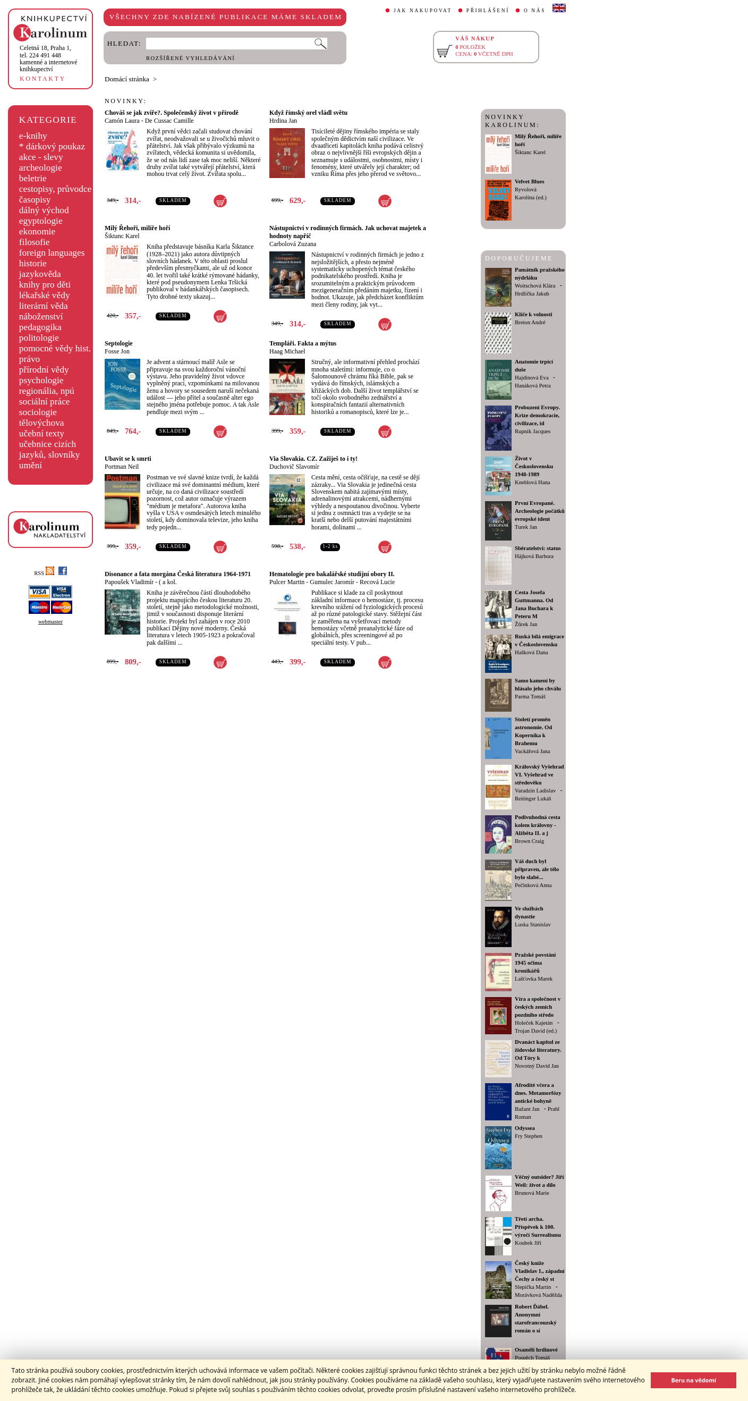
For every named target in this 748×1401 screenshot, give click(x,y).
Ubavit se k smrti (128, 458)
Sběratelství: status (538, 548)
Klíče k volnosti (533, 314)
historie (33, 263)
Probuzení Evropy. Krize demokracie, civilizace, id (537, 415)
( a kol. (168, 582)
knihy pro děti (45, 285)
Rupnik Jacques (532, 431)
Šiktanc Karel (122, 236)
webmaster (50, 621)
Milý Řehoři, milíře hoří (137, 228)
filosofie (34, 242)
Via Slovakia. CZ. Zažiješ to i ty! (313, 458)
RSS (44, 573)
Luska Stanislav (533, 924)
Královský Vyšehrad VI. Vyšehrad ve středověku (539, 775)
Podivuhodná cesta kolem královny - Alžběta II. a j (537, 825)
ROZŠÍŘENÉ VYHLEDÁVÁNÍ (190, 58)
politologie (39, 338)
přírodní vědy (44, 370)
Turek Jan (526, 527)
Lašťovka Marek (533, 979)
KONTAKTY (43, 78)
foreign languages (52, 253)
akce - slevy (41, 157)
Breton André (530, 322)
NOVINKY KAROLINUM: (512, 121)
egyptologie (41, 221)
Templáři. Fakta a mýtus (302, 343)
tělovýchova (41, 423)
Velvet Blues (530, 181)
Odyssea (525, 1128)
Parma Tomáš (530, 696)
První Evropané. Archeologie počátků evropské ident (540, 511)
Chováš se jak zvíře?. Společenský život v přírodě (172, 112)
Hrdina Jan (283, 120)
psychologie (41, 380)
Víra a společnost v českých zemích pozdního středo (537, 1007)
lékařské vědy (44, 295)
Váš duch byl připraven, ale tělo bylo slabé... (537, 869)
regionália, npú (46, 391)
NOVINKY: (126, 101)
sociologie (38, 412)
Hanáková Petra (533, 386)
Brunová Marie (532, 1193)
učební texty (41, 433)
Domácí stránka (127, 79)
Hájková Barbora (534, 556)
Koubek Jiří (528, 1243)
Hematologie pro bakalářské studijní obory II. (332, 574)
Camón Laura (122, 120)
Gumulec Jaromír (332, 582)
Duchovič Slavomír (294, 466)
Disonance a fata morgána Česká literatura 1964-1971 (178, 574)
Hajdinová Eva (532, 378)
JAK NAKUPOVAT (423, 10)
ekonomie (37, 231)
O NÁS (535, 10)
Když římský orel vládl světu (308, 112)
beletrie (33, 178)
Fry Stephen (528, 1136)
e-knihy (33, 136)
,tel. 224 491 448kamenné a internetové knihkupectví (49, 58)
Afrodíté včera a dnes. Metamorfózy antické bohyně (538, 1093)
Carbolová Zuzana (292, 244)
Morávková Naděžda (538, 1295)
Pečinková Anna (533, 885)
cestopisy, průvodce (55, 189)
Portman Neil (122, 466)
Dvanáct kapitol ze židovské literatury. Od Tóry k (538, 1050)
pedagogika (40, 327)
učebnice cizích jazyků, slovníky (49, 449)
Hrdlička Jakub (532, 294)
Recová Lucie (377, 582)
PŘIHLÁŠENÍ (487, 10)
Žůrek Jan (526, 624)
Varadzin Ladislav (535, 791)
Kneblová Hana (532, 482)
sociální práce (44, 401)
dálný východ (44, 210)
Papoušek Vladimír (129, 582)
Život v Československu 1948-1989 (534, 466)
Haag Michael (287, 351)
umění (30, 465)
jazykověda (40, 274)
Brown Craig (529, 841)
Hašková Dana (531, 652)
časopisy (35, 200)
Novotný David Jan (537, 1066)
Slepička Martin (533, 1287)
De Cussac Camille (169, 120)
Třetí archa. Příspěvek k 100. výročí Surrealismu (538, 1227)
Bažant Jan (527, 1109)
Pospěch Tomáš (532, 1358)
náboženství (41, 316)
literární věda (43, 306)
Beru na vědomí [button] (693, 1380)
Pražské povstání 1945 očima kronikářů (535, 963)
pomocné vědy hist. (55, 348)
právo (29, 359)
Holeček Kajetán (533, 1023)
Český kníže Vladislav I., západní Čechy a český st (540, 1271)
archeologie (40, 168)
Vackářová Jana (532, 751)
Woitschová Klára (535, 286)
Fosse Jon (117, 351)
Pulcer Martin (286, 582)
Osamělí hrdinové (536, 1350)
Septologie (119, 343)
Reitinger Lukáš (533, 798)
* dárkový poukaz (52, 146)
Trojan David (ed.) (536, 1031)
